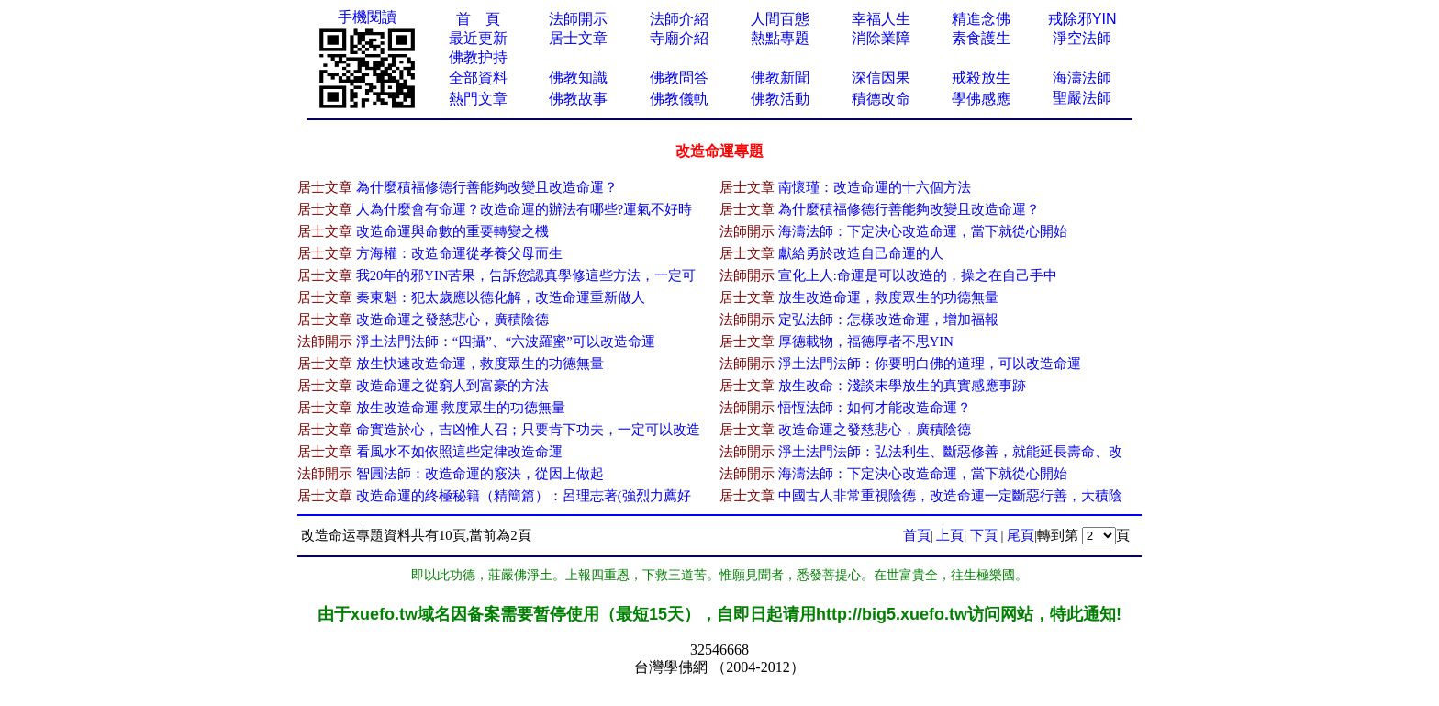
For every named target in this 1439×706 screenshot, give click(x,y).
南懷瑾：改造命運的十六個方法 (874, 187)
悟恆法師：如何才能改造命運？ (874, 407)
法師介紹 (679, 19)
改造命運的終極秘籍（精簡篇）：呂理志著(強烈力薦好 (523, 495)
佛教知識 (578, 77)
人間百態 (780, 19)
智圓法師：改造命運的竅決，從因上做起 (480, 473)
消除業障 (881, 38)
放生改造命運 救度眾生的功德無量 (461, 407)
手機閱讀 (367, 17)
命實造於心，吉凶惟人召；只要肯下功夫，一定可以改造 (528, 429)
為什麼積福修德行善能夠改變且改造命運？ (487, 187)
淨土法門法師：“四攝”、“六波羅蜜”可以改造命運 (505, 341)
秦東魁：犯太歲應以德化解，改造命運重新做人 (500, 297)
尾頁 (1020, 535)
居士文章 (578, 38)
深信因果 (881, 77)
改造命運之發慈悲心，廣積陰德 (452, 319)
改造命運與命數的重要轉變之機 (452, 231)
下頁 (984, 535)
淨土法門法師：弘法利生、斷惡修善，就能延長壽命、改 (950, 451)
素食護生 (981, 38)
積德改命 (881, 98)
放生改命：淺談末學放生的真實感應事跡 (902, 385)
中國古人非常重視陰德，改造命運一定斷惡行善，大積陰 (950, 495)
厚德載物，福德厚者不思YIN (866, 341)
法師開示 (578, 19)
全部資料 (478, 77)
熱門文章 (478, 98)
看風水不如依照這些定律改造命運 (459, 451)
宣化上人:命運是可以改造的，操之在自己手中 (917, 275)
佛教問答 (679, 77)
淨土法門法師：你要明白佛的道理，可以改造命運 (929, 363)
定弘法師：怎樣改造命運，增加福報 (888, 319)
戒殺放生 (981, 77)
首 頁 (478, 19)
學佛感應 (981, 98)
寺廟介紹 (679, 38)
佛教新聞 (780, 77)
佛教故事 (578, 98)
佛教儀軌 (679, 98)
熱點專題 (780, 38)
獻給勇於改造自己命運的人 (860, 253)
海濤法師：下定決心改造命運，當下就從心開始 (922, 231)
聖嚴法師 (1082, 98)
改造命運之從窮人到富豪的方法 (452, 385)
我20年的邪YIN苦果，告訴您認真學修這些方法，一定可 (526, 275)
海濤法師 (1082, 77)
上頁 (950, 535)
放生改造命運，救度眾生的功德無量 (888, 297)
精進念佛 (981, 19)
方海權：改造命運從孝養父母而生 (459, 253)
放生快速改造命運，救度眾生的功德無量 (480, 363)
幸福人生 (881, 19)
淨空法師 (1082, 38)
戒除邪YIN (1082, 19)
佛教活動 (780, 98)
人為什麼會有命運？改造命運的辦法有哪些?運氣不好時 (524, 209)
